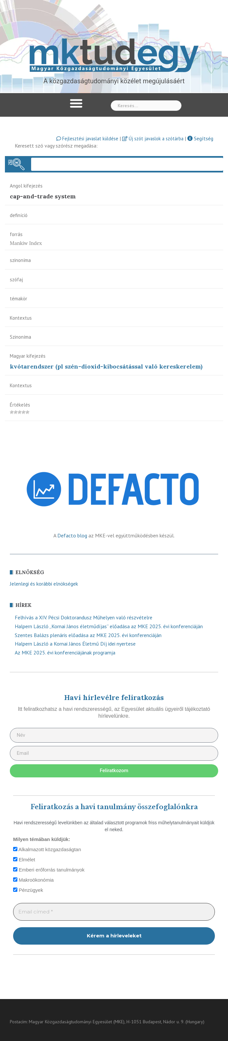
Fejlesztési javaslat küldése (87, 138)
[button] (76, 103)
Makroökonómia (33, 880)
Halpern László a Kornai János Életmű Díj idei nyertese (75, 643)
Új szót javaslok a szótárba (152, 138)
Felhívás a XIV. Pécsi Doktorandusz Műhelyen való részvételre (83, 617)
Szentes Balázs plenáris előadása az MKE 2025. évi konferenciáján (88, 635)
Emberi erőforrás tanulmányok (49, 869)
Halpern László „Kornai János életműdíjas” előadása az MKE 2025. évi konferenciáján (109, 626)
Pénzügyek (28, 890)
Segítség (200, 138)
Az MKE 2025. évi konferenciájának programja (65, 652)
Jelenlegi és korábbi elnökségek (44, 583)
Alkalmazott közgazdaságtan (47, 849)
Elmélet (24, 859)
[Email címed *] (114, 912)
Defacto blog (72, 535)
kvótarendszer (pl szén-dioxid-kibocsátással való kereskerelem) (106, 366)
